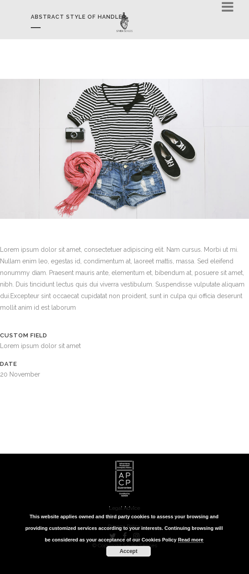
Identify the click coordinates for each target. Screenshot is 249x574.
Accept (128, 551)
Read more (190, 539)
